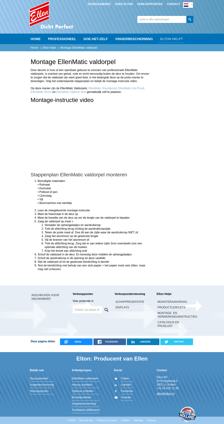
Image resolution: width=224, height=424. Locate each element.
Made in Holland (187, 415)
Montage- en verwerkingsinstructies (175, 319)
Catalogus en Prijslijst (168, 328)
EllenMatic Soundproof (103, 92)
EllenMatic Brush (41, 96)
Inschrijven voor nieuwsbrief (45, 301)
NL (188, 4)
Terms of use (86, 420)
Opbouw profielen (83, 391)
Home (36, 43)
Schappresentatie (129, 306)
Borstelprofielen (81, 397)
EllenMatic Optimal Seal (71, 96)
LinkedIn (126, 384)
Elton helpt (171, 43)
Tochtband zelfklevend (85, 409)
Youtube (126, 397)
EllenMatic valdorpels (85, 378)
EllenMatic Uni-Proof (131, 92)
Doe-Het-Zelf (96, 43)
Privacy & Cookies (107, 420)
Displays (122, 311)
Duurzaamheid (99, 4)
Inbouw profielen (82, 384)
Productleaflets (171, 311)
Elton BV (55, 17)
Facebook (127, 391)
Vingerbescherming (134, 43)
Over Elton (124, 4)
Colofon (125, 420)
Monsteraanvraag (172, 306)
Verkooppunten (150, 4)
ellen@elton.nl (165, 393)
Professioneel (62, 43)
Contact (173, 4)
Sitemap (138, 420)
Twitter (125, 378)
